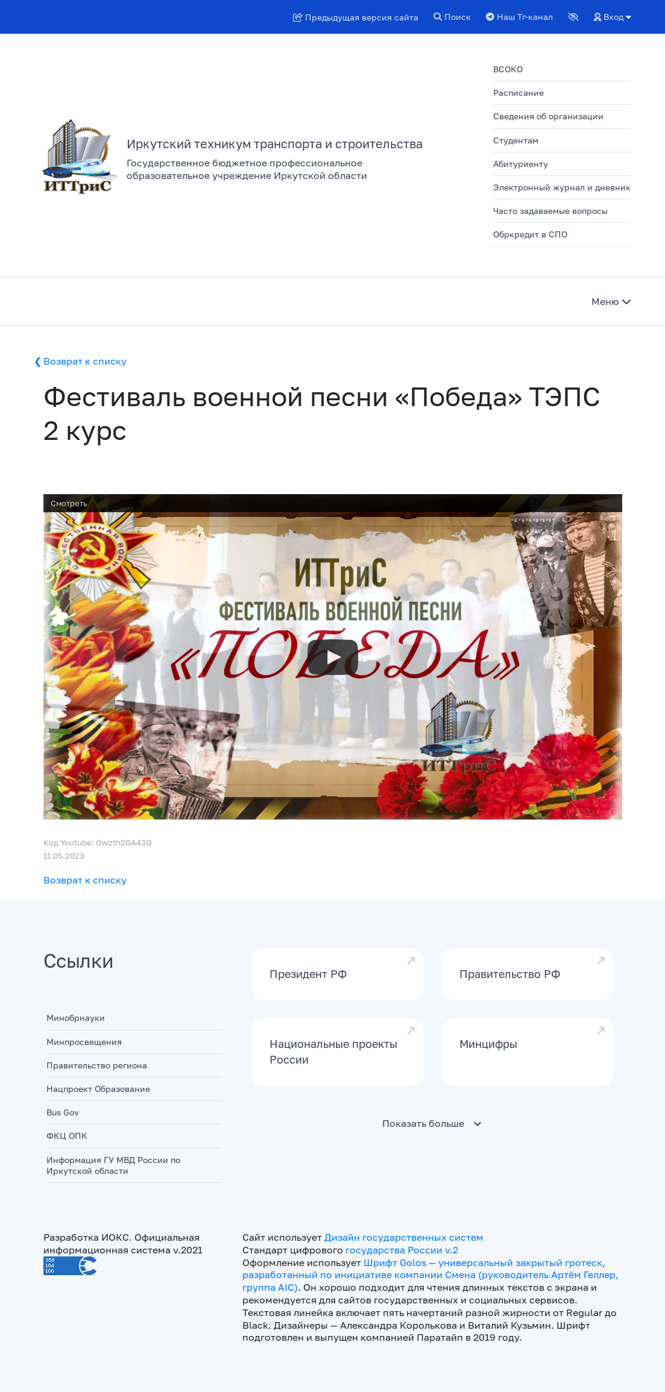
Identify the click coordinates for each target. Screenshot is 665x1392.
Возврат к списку (85, 361)
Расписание (518, 92)
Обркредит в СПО (530, 234)
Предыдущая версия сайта (355, 17)
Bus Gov (62, 1112)
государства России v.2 (401, 1250)
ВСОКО (508, 69)
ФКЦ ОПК (66, 1135)
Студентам (515, 140)
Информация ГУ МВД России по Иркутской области (113, 1165)
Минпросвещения (84, 1041)
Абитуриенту (520, 163)
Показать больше (423, 1123)
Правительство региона (96, 1065)
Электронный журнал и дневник (562, 187)
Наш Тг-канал (519, 16)
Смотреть (69, 503)
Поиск (452, 16)
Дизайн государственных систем (404, 1237)
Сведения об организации (548, 116)
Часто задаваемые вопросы (550, 210)
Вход (612, 16)
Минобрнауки (75, 1017)
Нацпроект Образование (98, 1088)
